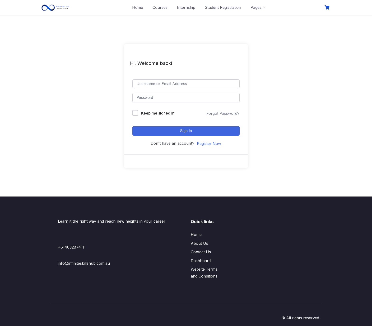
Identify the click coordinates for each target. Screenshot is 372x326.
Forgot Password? (222, 113)
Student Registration (223, 7)
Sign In (186, 131)
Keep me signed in (157, 113)
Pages (256, 7)
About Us (199, 243)
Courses (160, 7)
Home (137, 7)
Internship (186, 7)
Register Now (209, 143)
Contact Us (201, 251)
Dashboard (201, 260)
